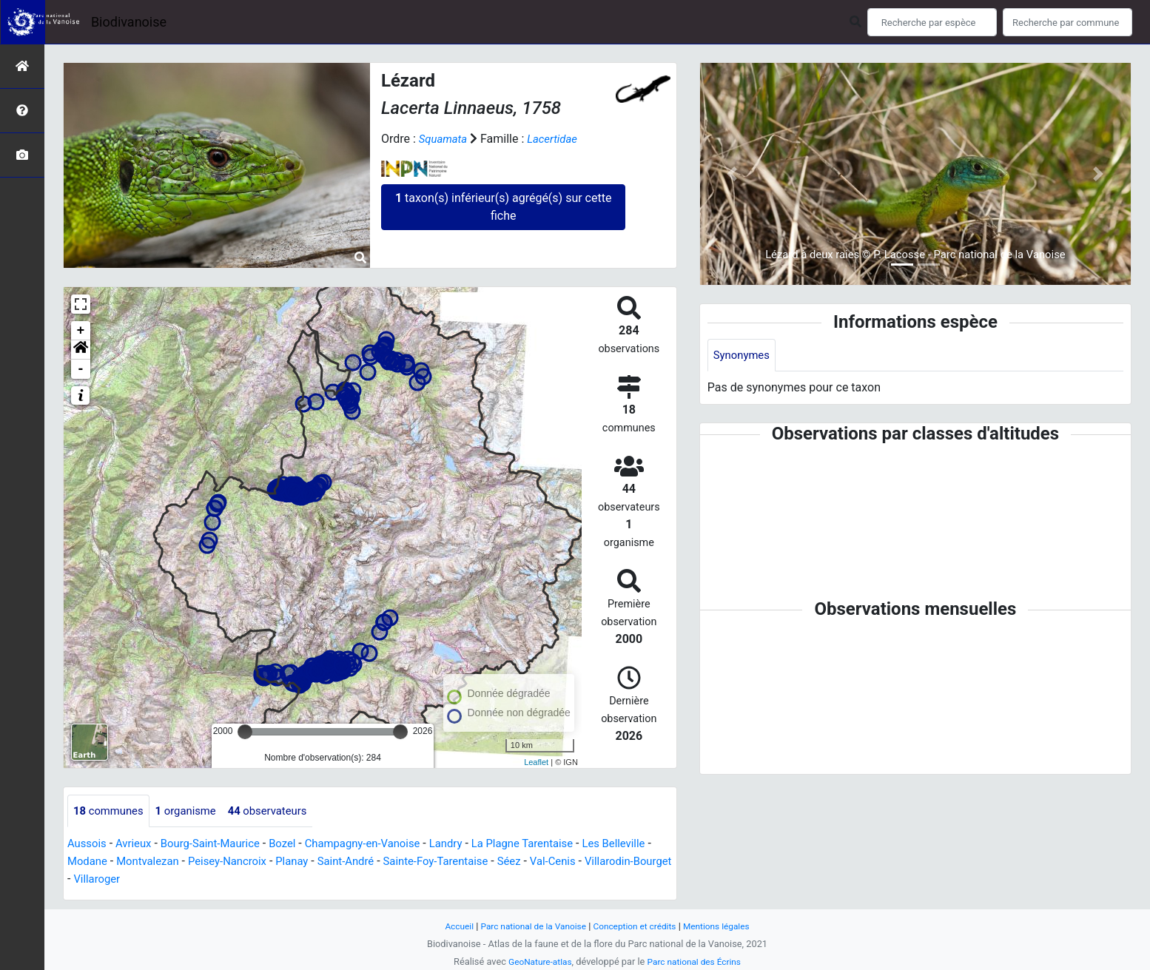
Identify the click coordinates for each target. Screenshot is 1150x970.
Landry (472, 845)
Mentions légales (725, 926)
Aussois (88, 845)
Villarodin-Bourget (120, 880)
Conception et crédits (637, 926)
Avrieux (137, 845)
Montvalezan (208, 862)
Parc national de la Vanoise (528, 926)
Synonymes (743, 355)
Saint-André (420, 862)
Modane (144, 862)
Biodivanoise (129, 22)
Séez (595, 862)
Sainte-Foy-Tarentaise (517, 862)
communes (111, 811)
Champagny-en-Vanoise (383, 845)
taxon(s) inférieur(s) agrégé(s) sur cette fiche (503, 207)
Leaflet (536, 762)
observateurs (280, 811)
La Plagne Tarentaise (554, 845)
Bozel (297, 845)
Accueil (449, 926)
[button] (80, 350)
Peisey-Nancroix (294, 862)
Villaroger (202, 880)
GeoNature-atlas (536, 961)
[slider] (245, 731)
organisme (193, 811)
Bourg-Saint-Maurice (220, 845)
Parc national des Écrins (696, 961)
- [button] (81, 369)
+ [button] (81, 331)
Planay (363, 862)
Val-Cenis (642, 862)
